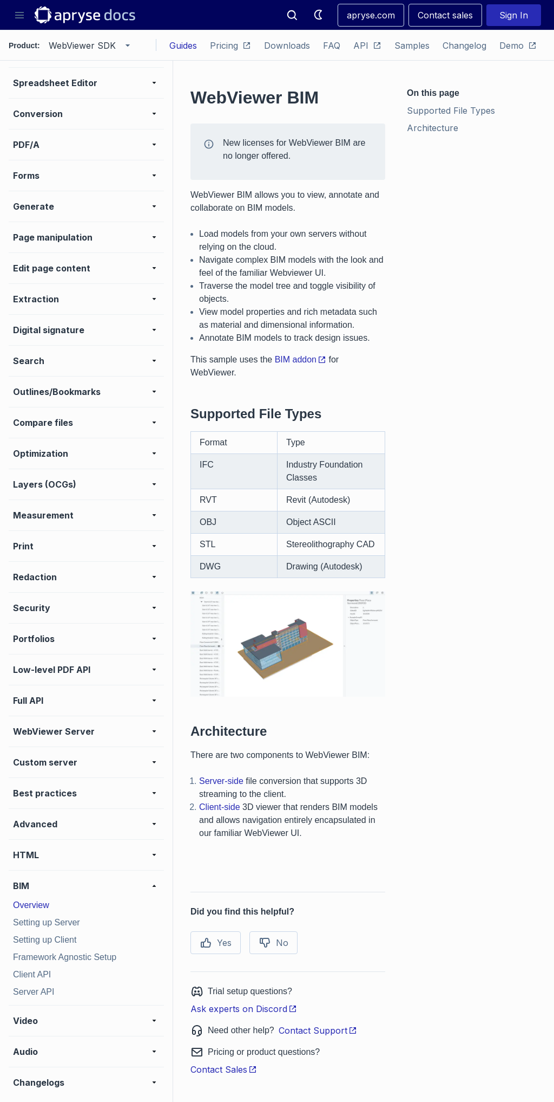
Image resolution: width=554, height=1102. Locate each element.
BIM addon (300, 359)
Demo (518, 45)
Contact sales (445, 15)
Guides (183, 45)
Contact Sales (223, 1069)
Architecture (432, 127)
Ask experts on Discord (243, 1008)
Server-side (221, 781)
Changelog (464, 45)
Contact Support (318, 1030)
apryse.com (371, 15)
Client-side (219, 807)
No (273, 942)
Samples (412, 45)
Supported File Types (451, 110)
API (367, 45)
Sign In (513, 15)
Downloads (287, 45)
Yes (216, 942)
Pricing (230, 45)
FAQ (331, 45)
